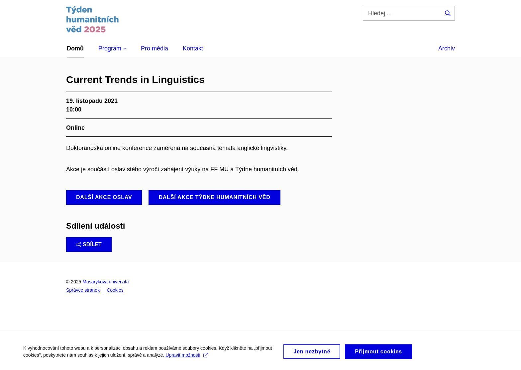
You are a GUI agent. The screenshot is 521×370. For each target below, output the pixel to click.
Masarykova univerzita (105, 281)
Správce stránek (83, 290)
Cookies (115, 290)
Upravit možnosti (186, 356)
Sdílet (89, 244)
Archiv (446, 48)
